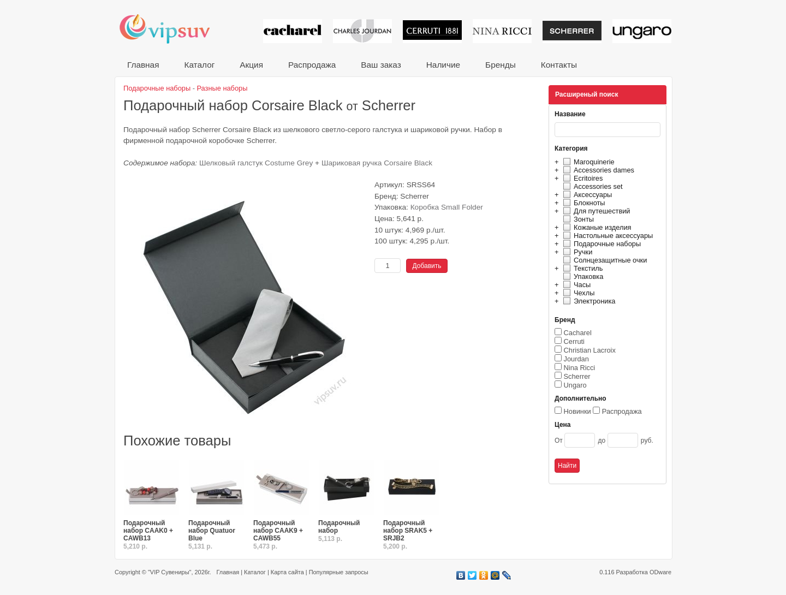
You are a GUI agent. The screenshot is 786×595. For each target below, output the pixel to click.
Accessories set (591, 186)
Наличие (443, 64)
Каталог (199, 64)
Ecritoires (581, 178)
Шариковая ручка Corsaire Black (376, 163)
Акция (251, 64)
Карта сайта (287, 572)
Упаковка (581, 276)
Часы (575, 285)
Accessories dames (597, 170)
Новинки (577, 411)
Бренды (500, 64)
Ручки (576, 252)
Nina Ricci (580, 368)
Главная (143, 64)
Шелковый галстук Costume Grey (256, 163)
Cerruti (574, 341)
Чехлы (577, 293)
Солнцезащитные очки (603, 260)
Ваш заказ (381, 64)
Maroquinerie (587, 162)
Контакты (559, 64)
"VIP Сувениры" (169, 572)
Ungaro (575, 385)
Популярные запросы (338, 572)
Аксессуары (586, 195)
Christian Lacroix (590, 350)
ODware (660, 572)
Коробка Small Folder (446, 207)
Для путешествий (595, 211)
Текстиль (581, 268)
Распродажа (312, 64)
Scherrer (577, 376)
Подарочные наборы (600, 244)
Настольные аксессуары (606, 235)
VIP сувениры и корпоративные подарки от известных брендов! (171, 29)
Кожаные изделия (595, 227)
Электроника (587, 301)
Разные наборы (222, 88)
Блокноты (582, 203)
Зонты (577, 219)
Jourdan (576, 359)
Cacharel (578, 333)
